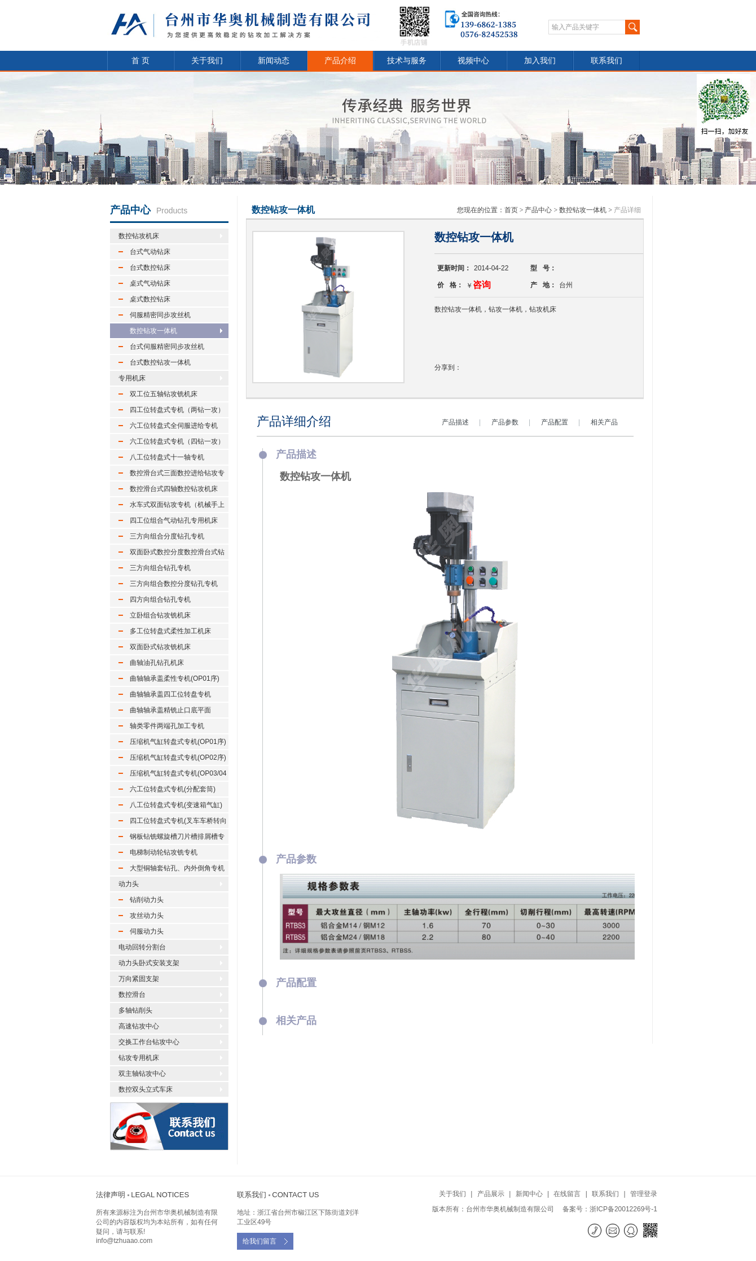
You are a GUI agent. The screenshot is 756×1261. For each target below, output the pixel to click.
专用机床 (132, 378)
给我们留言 (259, 1241)
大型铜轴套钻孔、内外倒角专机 (177, 868)
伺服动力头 (147, 931)
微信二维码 (650, 1232)
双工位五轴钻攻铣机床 (163, 394)
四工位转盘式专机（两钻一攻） (177, 410)
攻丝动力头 (147, 916)
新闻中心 (529, 1194)
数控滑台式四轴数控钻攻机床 (174, 489)
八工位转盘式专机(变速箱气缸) (176, 805)
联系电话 (595, 1230)
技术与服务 (407, 60)
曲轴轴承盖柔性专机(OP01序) (174, 678)
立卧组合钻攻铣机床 (160, 615)
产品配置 (554, 422)
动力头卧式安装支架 (148, 963)
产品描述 (455, 422)
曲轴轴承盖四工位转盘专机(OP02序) (164, 696)
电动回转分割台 (142, 947)
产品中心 (538, 210)
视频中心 (473, 60)
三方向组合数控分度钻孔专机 (174, 584)
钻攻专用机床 (138, 1058)
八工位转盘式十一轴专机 (167, 457)
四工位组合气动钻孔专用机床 (174, 520)
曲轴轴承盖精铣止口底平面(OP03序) (164, 711)
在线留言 (567, 1194)
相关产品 (604, 422)
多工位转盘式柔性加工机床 (170, 631)
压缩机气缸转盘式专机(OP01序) (178, 742)
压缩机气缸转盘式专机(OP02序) (178, 757)
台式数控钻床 (150, 268)
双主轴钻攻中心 (142, 1074)
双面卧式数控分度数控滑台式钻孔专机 (171, 553)
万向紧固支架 (138, 979)
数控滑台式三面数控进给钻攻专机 (171, 474)
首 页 (140, 60)
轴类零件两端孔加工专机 (167, 726)
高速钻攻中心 (138, 1026)
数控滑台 (132, 995)
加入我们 (540, 60)
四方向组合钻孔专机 (160, 599)
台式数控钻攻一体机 (160, 362)
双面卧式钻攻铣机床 (160, 647)
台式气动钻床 (150, 252)
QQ (631, 1230)
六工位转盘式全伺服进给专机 (174, 426)
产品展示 (490, 1194)
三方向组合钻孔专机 (160, 568)
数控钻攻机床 (138, 236)
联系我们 (606, 60)
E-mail (613, 1230)
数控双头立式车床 (145, 1089)
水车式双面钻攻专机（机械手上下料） (171, 506)
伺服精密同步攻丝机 (160, 315)
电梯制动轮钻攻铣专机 (163, 852)
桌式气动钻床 (150, 283)
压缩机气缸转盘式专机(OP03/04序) (172, 775)
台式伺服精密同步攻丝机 (167, 347)
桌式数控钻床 (150, 299)
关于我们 (207, 60)
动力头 (128, 884)
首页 (511, 210)
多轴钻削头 (135, 1010)
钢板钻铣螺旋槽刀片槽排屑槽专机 (171, 838)
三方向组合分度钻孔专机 (167, 536)
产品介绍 (340, 60)
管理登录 (643, 1194)
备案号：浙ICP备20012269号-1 (609, 1209)
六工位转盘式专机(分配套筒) (173, 789)
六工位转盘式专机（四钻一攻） (177, 441)
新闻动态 (273, 60)
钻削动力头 (147, 900)
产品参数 (504, 422)
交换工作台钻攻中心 (148, 1042)
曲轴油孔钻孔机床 (157, 663)
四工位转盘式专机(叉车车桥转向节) (172, 822)
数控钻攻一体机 (153, 331)
